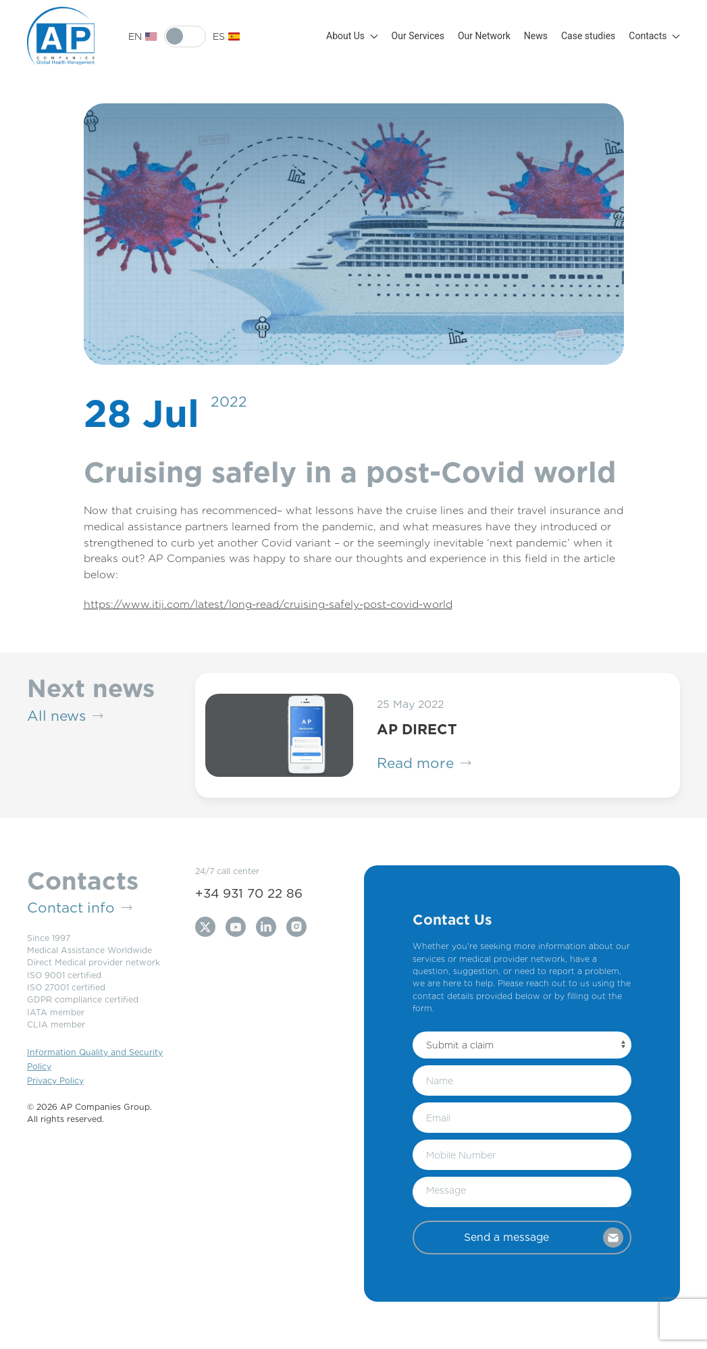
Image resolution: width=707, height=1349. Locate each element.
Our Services (418, 35)
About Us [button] (352, 35)
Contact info (79, 908)
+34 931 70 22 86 (249, 893)
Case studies (588, 35)
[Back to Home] (61, 36)
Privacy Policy (55, 1080)
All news (65, 716)
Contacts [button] (654, 35)
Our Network (484, 35)
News (536, 35)
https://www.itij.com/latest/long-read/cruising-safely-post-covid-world (268, 604)
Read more (424, 763)
